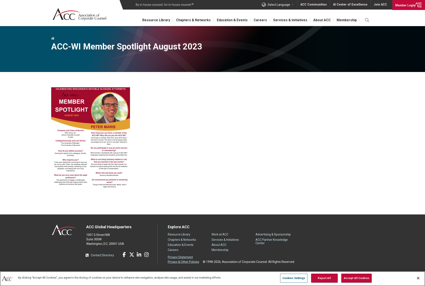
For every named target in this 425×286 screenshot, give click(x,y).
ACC (64, 230)
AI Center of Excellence (350, 4)
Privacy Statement (180, 257)
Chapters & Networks (189, 20)
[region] (212, 278)
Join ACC (380, 4)
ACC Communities (314, 4)
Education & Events (228, 20)
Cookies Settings (293, 278)
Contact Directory (102, 255)
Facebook (124, 254)
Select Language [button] (279, 4)
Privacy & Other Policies (183, 261)
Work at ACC (220, 234)
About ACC (321, 20)
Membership (346, 20)
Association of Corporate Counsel (80, 14)
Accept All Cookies (356, 278)
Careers (257, 20)
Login (403, 4)
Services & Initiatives (288, 20)
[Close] (418, 278)
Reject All (324, 278)
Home (53, 38)
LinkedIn (139, 254)
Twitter (131, 254)
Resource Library (151, 20)
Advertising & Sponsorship (273, 234)
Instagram (146, 254)
